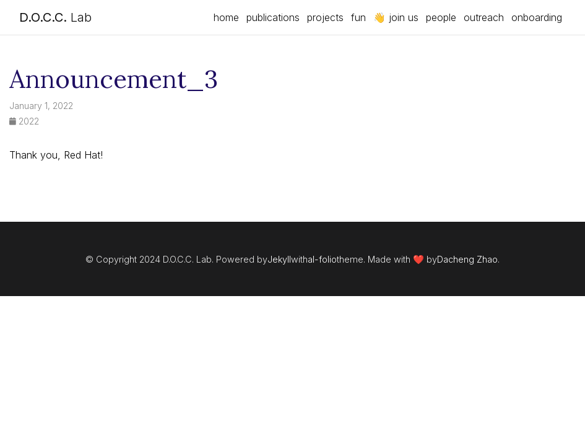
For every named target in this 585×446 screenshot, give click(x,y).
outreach (484, 17)
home (226, 17)
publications (273, 17)
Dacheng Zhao (467, 259)
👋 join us (395, 17)
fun (358, 17)
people (441, 17)
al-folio (322, 259)
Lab (55, 17)
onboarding (536, 17)
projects (325, 17)
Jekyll (279, 259)
